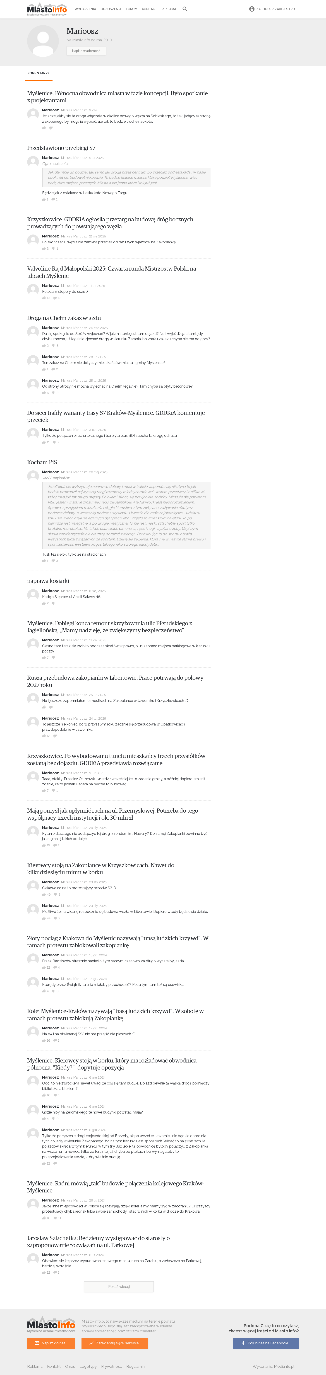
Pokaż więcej (119, 1287)
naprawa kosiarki (48, 581)
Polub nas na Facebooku (264, 1343)
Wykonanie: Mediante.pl (273, 1366)
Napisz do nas (49, 1343)
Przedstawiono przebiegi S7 (61, 148)
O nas (70, 1366)
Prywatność (111, 1366)
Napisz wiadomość (86, 51)
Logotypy (88, 1366)
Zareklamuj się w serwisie (114, 1343)
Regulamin (135, 1366)
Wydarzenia (85, 9)
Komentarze (39, 73)
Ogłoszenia (111, 9)
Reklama (169, 9)
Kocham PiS (42, 462)
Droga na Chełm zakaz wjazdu (64, 318)
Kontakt (149, 9)
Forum (131, 9)
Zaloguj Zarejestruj (272, 9)
